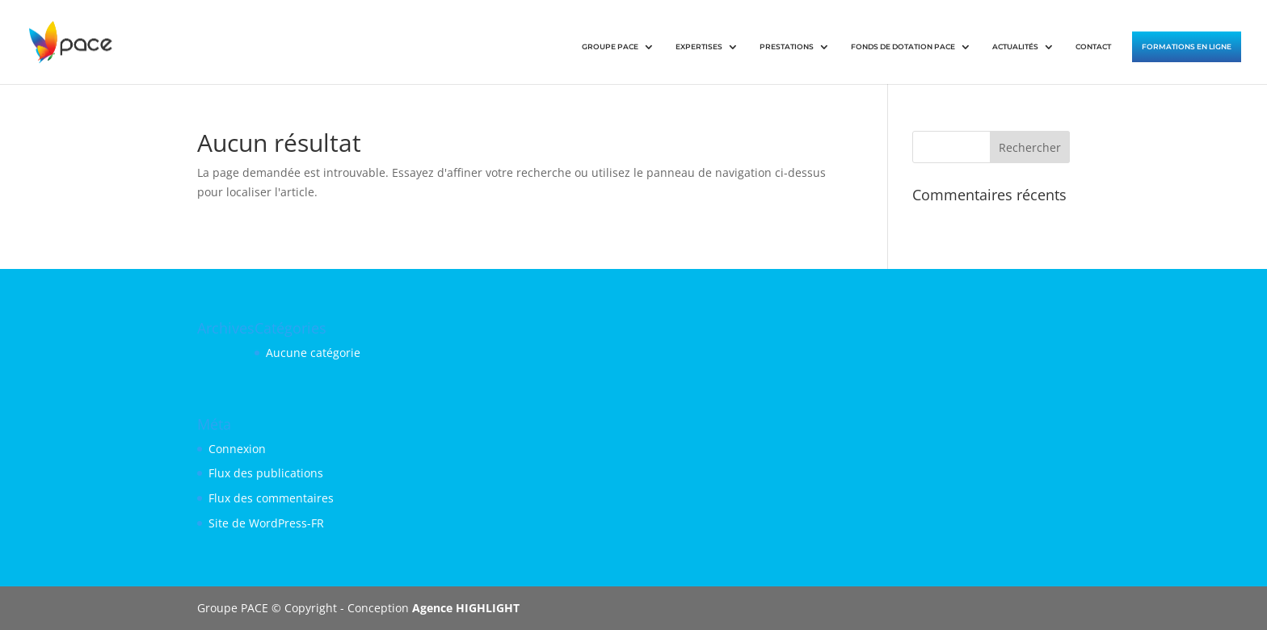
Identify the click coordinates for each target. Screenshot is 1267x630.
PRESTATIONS (787, 46)
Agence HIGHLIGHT (466, 607)
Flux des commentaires (271, 498)
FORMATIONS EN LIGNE (1186, 46)
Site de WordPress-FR (266, 523)
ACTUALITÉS (1015, 46)
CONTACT (1093, 46)
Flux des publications (265, 473)
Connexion (237, 448)
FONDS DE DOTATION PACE (903, 46)
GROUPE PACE (610, 46)
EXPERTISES (699, 46)
